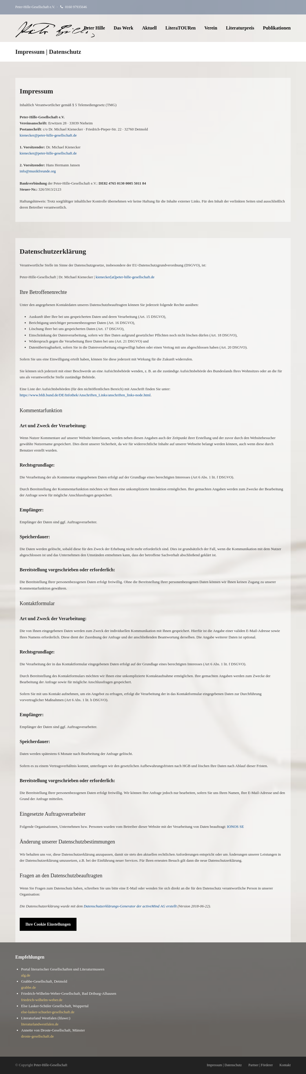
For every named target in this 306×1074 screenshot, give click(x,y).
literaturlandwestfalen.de (40, 1024)
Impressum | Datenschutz (224, 1065)
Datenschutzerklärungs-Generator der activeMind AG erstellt (130, 906)
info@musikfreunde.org (38, 171)
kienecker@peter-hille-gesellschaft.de (48, 135)
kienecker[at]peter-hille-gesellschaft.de (125, 277)
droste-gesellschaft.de (37, 1036)
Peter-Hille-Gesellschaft (51, 1065)
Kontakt (285, 1065)
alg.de (25, 975)
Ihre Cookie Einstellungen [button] (48, 924)
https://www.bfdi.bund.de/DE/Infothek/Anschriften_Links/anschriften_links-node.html (85, 395)
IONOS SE (235, 826)
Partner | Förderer (260, 1065)
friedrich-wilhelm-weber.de (42, 1000)
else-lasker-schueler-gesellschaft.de (47, 1012)
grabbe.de (28, 987)
